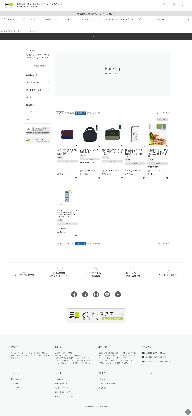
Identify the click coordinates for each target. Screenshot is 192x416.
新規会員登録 (16, 379)
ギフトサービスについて (64, 396)
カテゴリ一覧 (10, 31)
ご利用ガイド (42, 355)
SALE (28, 120)
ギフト (29, 97)
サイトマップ (147, 379)
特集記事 (30, 105)
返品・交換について (62, 392)
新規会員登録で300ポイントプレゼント (96, 13)
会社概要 (101, 379)
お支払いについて (61, 388)
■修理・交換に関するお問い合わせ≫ (156, 361)
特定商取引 (102, 388)
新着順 (89, 113)
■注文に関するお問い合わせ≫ (154, 357)
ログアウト (15, 388)
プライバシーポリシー (106, 384)
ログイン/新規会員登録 (37, 66)
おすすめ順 (97, 113)
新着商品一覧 (32, 75)
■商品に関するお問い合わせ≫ (154, 353)
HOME (3, 31)
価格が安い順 (69, 113)
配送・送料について (62, 384)
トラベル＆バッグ (22, 31)
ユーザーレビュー (34, 112)
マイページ (15, 384)
